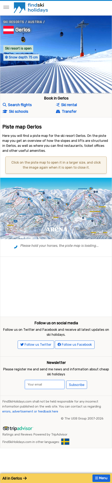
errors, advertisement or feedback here (30, 414)
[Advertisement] (56, 286)
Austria (35, 22)
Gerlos (22, 30)
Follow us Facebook (75, 348)
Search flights (17, 105)
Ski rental (66, 105)
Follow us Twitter (35, 348)
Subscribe (76, 388)
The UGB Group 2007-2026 (83, 421)
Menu (101, 478)
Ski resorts (13, 22)
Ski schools (15, 111)
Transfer (66, 111)
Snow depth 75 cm (21, 57)
